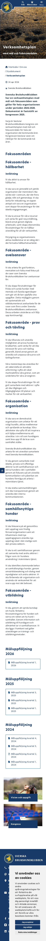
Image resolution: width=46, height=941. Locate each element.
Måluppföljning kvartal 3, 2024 (24, 748)
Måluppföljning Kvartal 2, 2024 (24, 755)
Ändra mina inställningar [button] (27, 932)
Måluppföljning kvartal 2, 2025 (24, 702)
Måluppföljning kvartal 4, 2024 (24, 740)
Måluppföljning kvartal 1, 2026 (23, 664)
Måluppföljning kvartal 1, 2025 (23, 710)
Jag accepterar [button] (27, 922)
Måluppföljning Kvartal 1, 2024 (23, 763)
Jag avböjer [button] (27, 927)
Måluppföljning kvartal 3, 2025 (24, 694)
